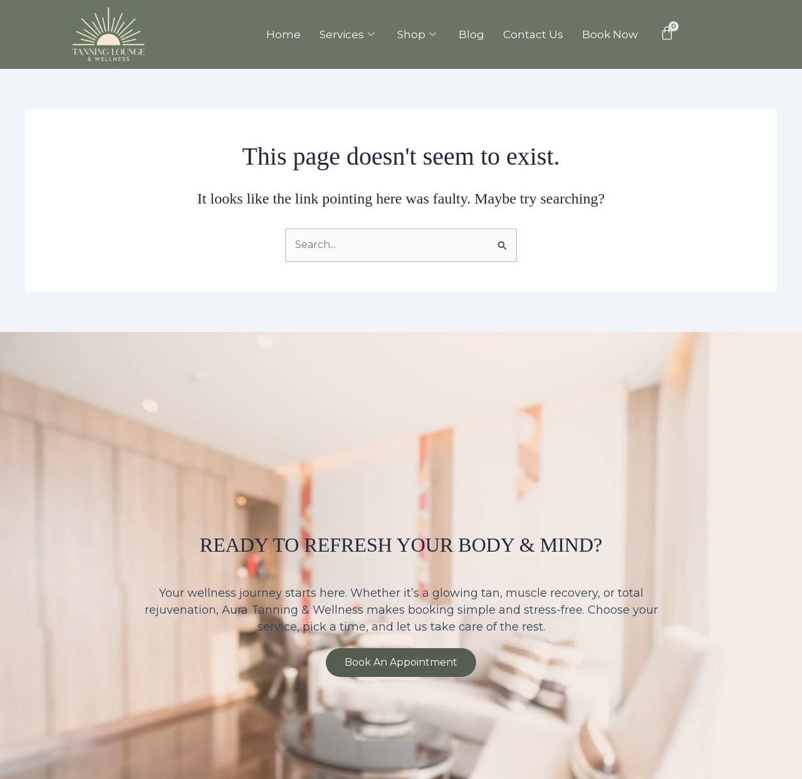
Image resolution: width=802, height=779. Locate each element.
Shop (416, 34)
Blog (471, 34)
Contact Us (533, 34)
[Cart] (667, 33)
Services (347, 34)
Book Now (610, 34)
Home (283, 34)
